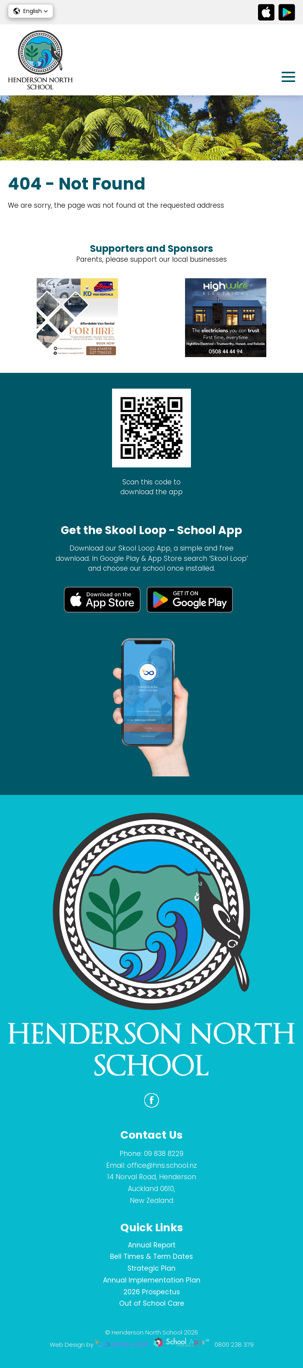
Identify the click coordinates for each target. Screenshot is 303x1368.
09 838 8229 (163, 1153)
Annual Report (152, 1245)
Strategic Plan (151, 1268)
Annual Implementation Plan (151, 1280)
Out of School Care (151, 1303)
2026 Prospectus (151, 1292)
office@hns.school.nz (162, 1165)
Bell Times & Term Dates (151, 1256)
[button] (30, 11)
